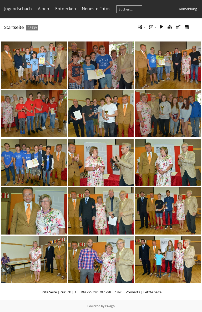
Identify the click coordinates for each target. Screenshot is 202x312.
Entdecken (65, 9)
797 (102, 292)
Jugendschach (18, 9)
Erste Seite (49, 292)
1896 (118, 292)
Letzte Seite (152, 292)
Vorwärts (133, 292)
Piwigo (110, 306)
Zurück (65, 292)
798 (108, 292)
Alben (43, 9)
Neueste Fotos (96, 9)
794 (83, 292)
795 (89, 292)
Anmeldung (188, 9)
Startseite (14, 27)
